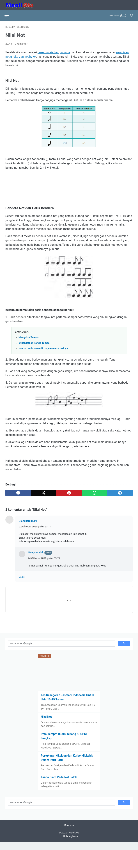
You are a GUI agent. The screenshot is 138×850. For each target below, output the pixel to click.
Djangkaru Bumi (28, 521)
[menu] (9, 15)
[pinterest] (69, 493)
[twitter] (43, 493)
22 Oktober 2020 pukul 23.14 (35, 527)
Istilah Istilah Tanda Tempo (34, 343)
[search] (61, 650)
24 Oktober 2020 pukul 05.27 (44, 559)
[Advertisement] (69, 184)
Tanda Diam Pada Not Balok (59, 784)
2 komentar (21, 44)
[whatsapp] (94, 493)
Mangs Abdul (35, 553)
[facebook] (18, 493)
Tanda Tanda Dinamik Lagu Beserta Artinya (43, 349)
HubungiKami (70, 844)
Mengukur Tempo (28, 338)
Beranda (69, 833)
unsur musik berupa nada (54, 53)
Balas (22, 577)
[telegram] (120, 493)
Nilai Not (46, 724)
